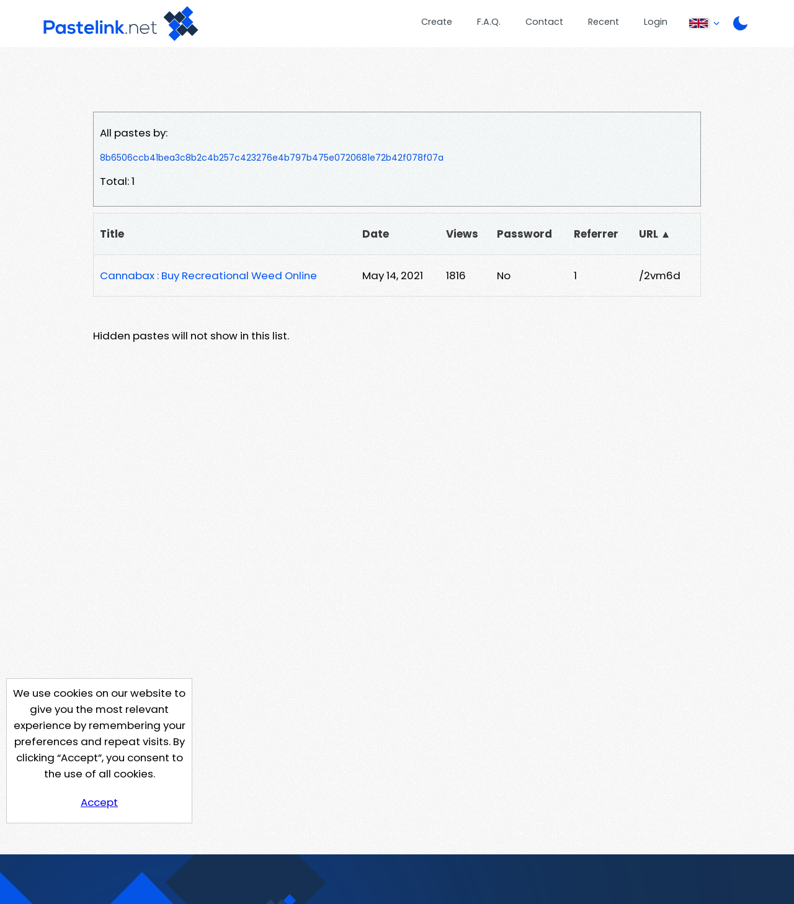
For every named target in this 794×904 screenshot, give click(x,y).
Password (524, 233)
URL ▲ (655, 233)
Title (112, 233)
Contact (544, 22)
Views (462, 233)
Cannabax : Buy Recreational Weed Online (208, 275)
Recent (603, 22)
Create (436, 22)
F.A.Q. (489, 22)
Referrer (596, 233)
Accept (99, 802)
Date (375, 233)
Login (655, 22)
